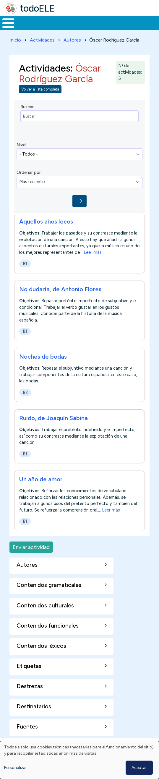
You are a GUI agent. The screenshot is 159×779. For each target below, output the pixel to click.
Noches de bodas (43, 356)
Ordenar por (29, 172)
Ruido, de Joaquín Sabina (53, 418)
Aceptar (139, 767)
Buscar (27, 107)
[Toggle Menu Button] (8, 23)
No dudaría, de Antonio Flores (60, 289)
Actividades (42, 40)
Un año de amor (41, 479)
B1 (25, 263)
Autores (72, 40)
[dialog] (79, 760)
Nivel (21, 145)
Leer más (93, 252)
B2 (25, 392)
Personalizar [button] (15, 767)
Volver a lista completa (40, 89)
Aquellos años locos (46, 221)
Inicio (15, 40)
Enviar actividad (31, 547)
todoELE (37, 8)
